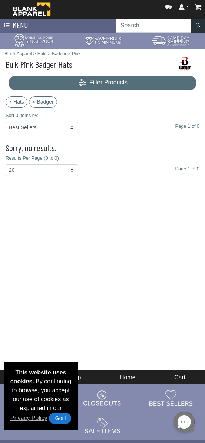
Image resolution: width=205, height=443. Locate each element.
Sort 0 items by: (22, 115)
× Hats (16, 102)
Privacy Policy (28, 418)
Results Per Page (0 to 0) (32, 158)
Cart (179, 377)
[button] (168, 5)
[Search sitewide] (153, 26)
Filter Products (102, 83)
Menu (15, 25)
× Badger (42, 102)
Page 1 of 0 (187, 168)
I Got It (60, 418)
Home (128, 377)
